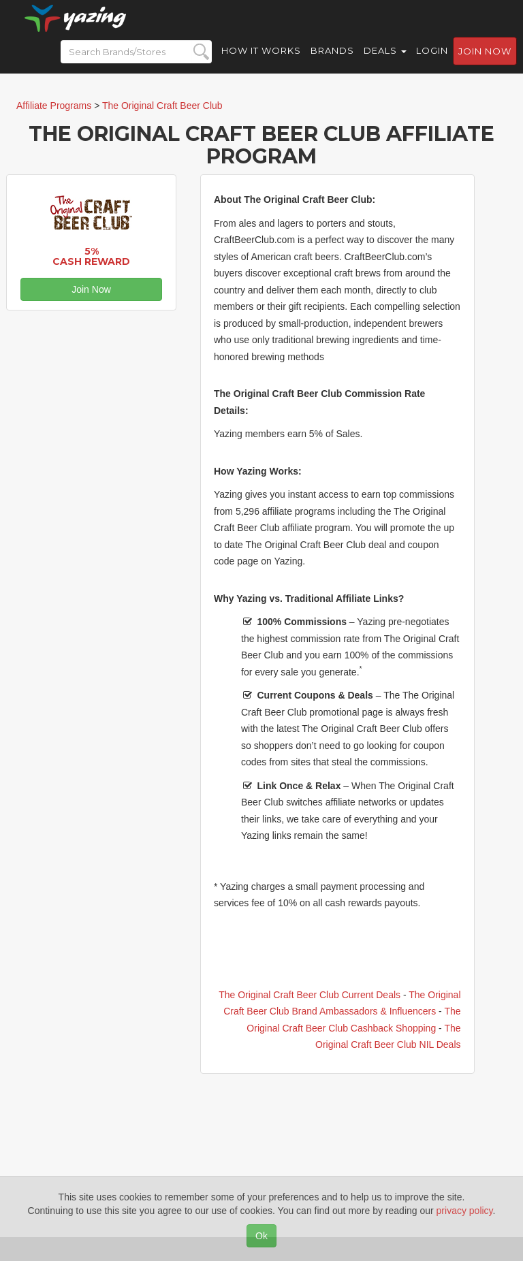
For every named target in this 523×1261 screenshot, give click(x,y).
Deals (385, 61)
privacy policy (465, 1210)
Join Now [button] (91, 289)
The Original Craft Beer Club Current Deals (309, 994)
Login (432, 61)
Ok (261, 1235)
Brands (332, 61)
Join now (484, 62)
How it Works (261, 61)
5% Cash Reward (91, 256)
